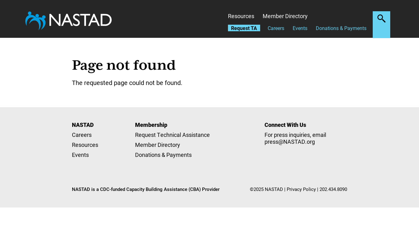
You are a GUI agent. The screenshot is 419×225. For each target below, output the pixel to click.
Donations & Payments (341, 28)
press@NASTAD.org (290, 141)
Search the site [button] (381, 18)
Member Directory (285, 16)
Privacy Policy (301, 189)
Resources (241, 16)
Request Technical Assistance (172, 134)
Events (300, 28)
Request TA (244, 28)
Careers (276, 28)
